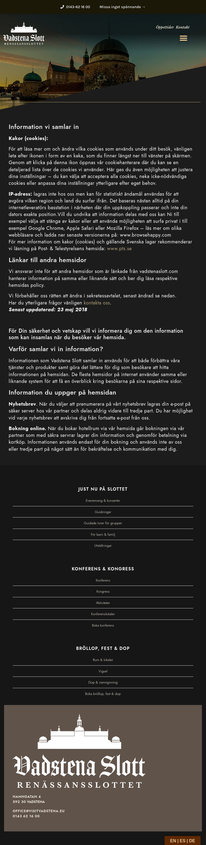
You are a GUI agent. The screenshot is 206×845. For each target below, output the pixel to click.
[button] (184, 38)
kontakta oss (97, 302)
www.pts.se (119, 248)
